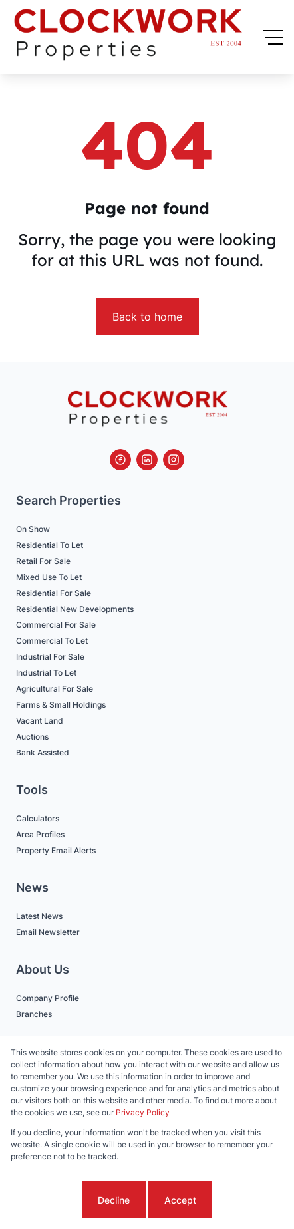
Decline (114, 1200)
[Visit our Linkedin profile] (147, 459)
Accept (180, 1200)
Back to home (147, 316)
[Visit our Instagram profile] (173, 459)
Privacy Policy (143, 1112)
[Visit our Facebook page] (120, 459)
